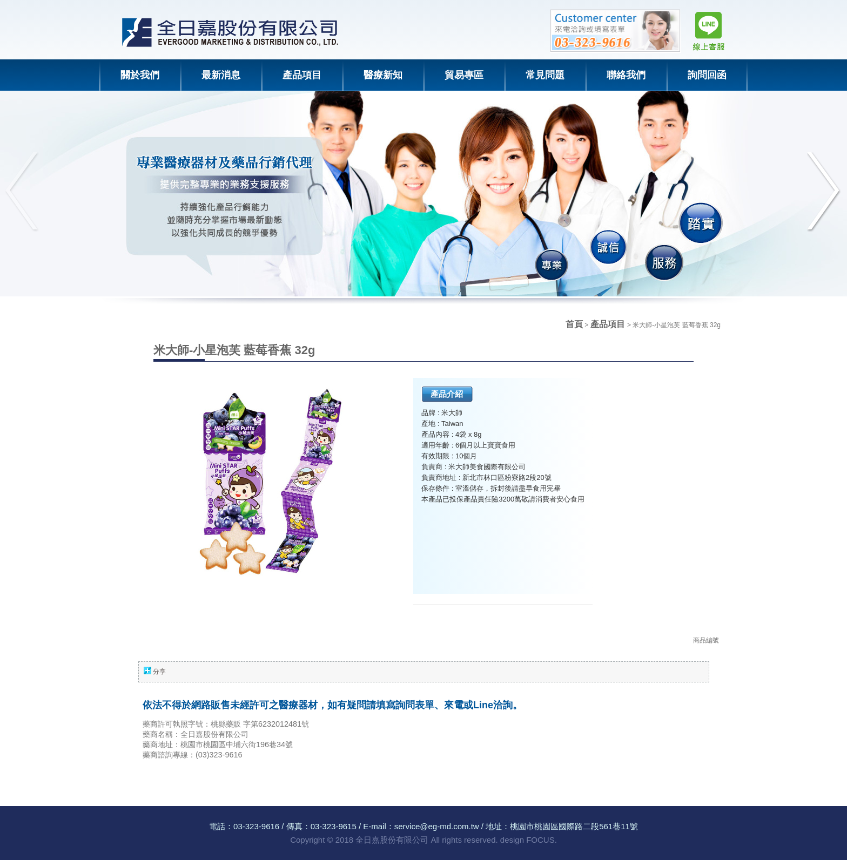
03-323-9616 (256, 826)
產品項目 (608, 324)
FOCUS (540, 839)
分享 (159, 671)
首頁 (574, 324)
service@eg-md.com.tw (436, 826)
